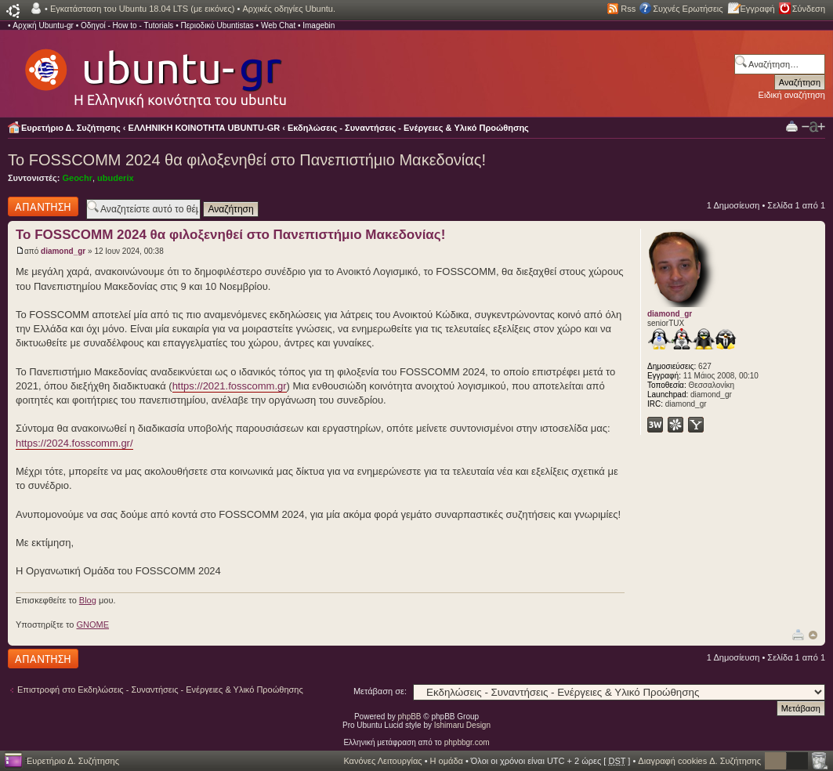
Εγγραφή (758, 8)
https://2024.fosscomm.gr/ (74, 443)
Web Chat (278, 25)
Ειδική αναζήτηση (792, 95)
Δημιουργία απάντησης (43, 206)
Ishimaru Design (462, 725)
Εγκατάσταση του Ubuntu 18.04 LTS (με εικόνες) (142, 8)
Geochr (77, 178)
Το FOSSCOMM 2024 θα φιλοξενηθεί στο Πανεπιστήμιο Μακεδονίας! (247, 159)
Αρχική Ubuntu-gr (43, 25)
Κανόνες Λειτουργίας (382, 761)
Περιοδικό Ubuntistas (216, 25)
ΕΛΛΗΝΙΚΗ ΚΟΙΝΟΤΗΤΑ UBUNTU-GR (205, 127)
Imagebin (318, 25)
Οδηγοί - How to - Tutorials (127, 25)
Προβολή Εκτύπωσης (792, 126)
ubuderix (115, 178)
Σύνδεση (808, 8)
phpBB (410, 716)
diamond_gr (63, 251)
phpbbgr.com (467, 742)
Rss (628, 8)
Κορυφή (813, 635)
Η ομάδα (446, 761)
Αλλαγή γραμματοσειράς (813, 126)
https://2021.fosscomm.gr (229, 386)
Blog (87, 600)
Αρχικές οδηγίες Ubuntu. (288, 8)
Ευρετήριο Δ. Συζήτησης (71, 127)
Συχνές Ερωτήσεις (688, 8)
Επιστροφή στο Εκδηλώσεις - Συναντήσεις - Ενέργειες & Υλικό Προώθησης (160, 689)
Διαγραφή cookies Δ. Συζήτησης (699, 761)
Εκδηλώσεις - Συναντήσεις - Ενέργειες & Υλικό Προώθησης (408, 127)
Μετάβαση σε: (380, 691)
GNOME (92, 624)
